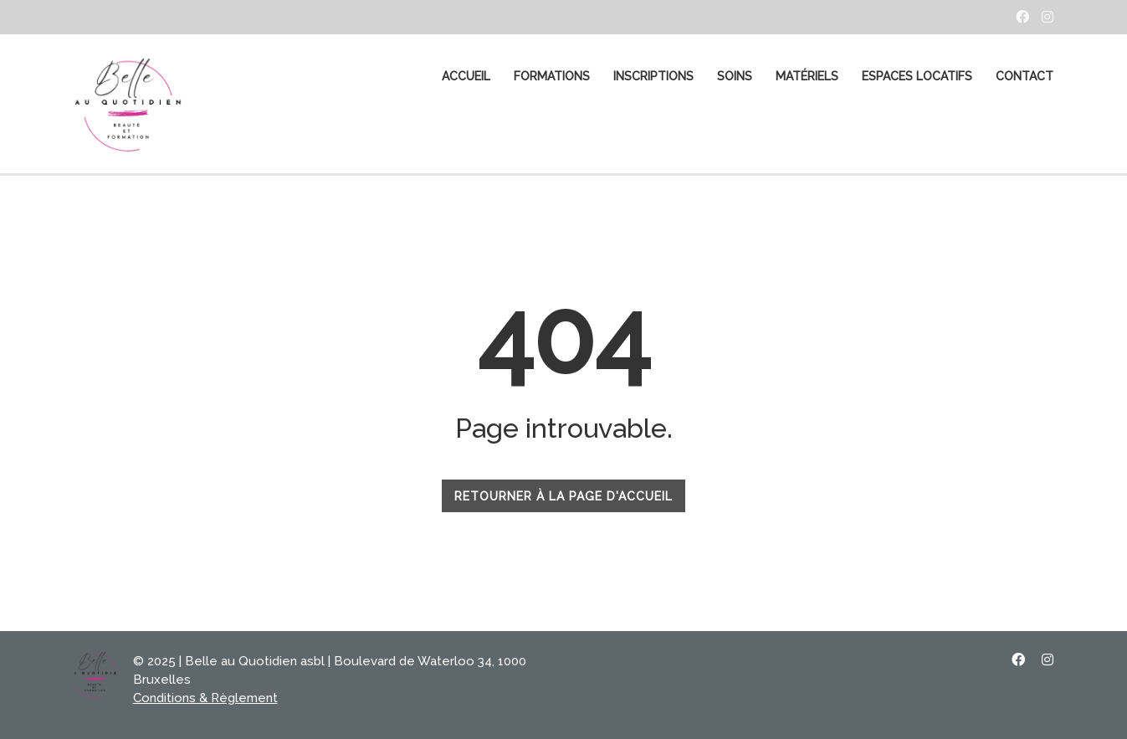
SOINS (734, 76)
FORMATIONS (552, 76)
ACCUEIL (466, 76)
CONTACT (1024, 76)
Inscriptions (653, 76)
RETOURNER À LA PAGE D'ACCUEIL (563, 496)
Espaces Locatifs (917, 76)
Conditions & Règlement (205, 698)
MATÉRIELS (807, 76)
